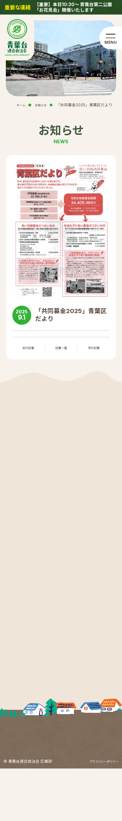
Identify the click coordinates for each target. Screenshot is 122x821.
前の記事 (28, 349)
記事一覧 (61, 349)
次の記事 (94, 349)
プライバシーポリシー (98, 814)
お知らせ (39, 105)
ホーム (15, 105)
